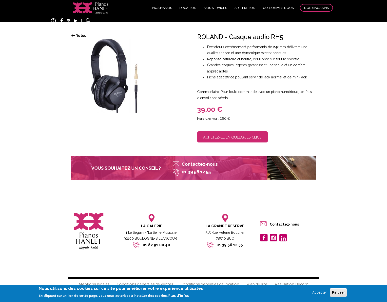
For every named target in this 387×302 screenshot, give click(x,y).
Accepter (319, 293)
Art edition (244, 8)
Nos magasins (316, 8)
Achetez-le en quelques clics (232, 137)
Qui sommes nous (278, 8)
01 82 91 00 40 (156, 245)
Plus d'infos (178, 296)
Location (187, 8)
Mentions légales (94, 284)
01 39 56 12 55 (229, 245)
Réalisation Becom (292, 284)
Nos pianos (162, 8)
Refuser (338, 293)
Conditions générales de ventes (145, 284)
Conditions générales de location (209, 284)
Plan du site (257, 284)
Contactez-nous (200, 164)
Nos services (215, 8)
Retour (79, 36)
